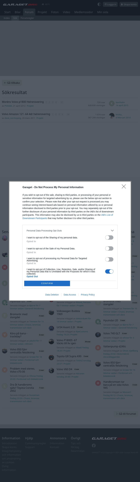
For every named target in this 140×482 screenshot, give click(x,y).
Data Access (70, 294)
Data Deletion (52, 294)
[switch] (109, 237)
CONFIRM (47, 283)
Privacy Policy (88, 294)
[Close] (125, 187)
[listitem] (70, 230)
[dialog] (70, 241)
